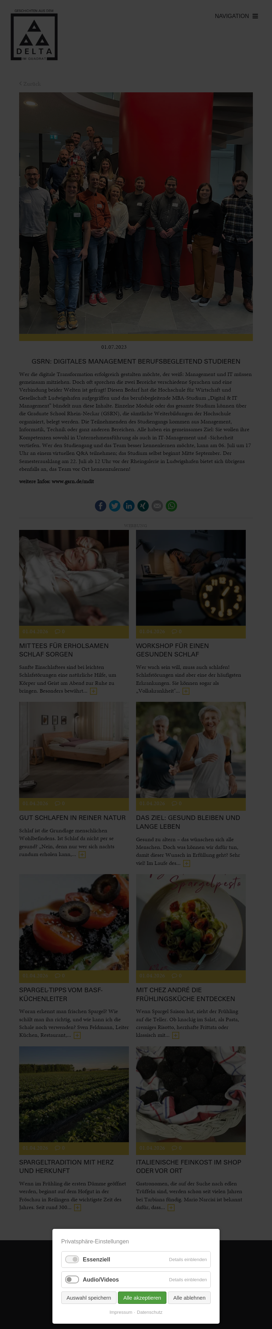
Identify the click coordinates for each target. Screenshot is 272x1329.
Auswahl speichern (89, 1298)
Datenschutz (150, 1312)
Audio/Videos (101, 1280)
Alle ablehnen (189, 1298)
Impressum (120, 1312)
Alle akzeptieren (142, 1298)
